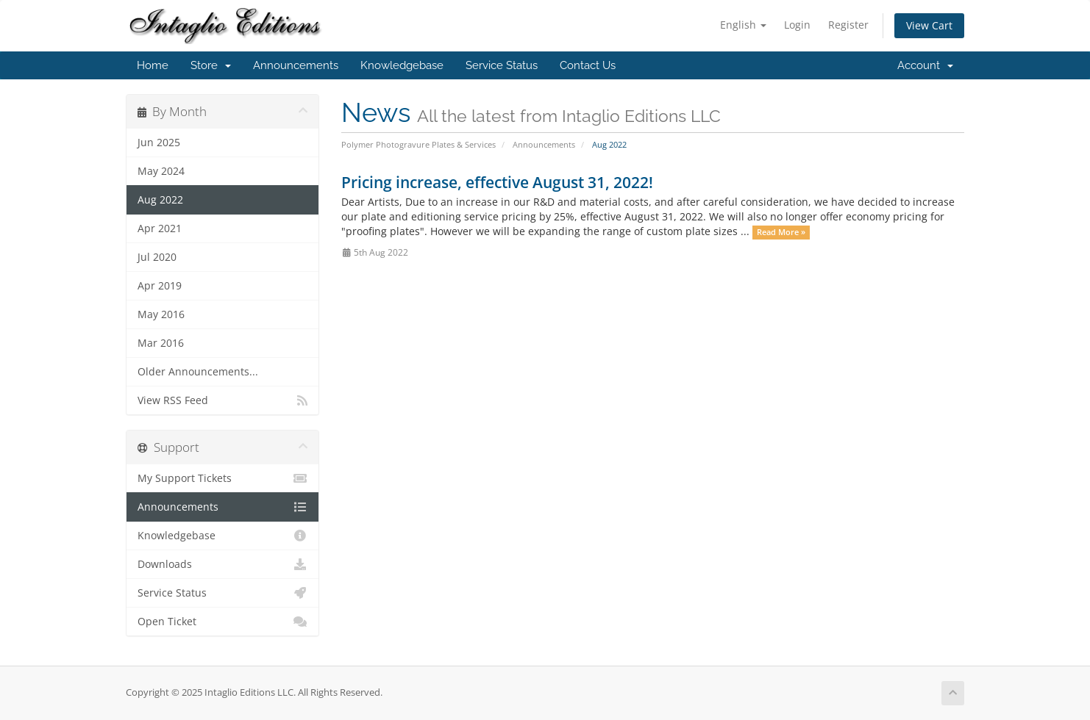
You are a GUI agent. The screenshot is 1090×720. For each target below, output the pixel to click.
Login (797, 25)
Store (210, 65)
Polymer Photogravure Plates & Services (418, 144)
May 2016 (161, 314)
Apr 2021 (160, 228)
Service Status (502, 65)
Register (848, 25)
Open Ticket (222, 621)
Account (925, 65)
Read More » (781, 232)
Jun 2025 (159, 142)
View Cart (929, 25)
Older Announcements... (198, 371)
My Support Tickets (222, 478)
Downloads (222, 564)
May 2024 (161, 171)
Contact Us (588, 65)
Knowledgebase (402, 65)
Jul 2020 (157, 257)
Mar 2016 (161, 343)
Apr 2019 (160, 285)
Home (152, 65)
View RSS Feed (222, 400)
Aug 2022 (160, 199)
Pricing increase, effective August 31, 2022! (497, 182)
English (743, 25)
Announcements (295, 65)
